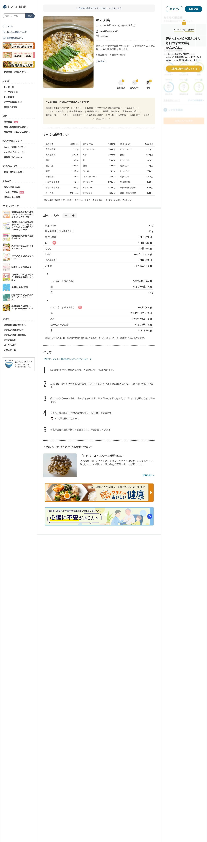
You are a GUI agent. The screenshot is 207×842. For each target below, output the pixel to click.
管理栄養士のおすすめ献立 (16, 132)
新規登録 (193, 9)
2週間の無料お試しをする (184, 68)
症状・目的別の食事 (13, 172)
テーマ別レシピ (11, 92)
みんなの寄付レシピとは (15, 147)
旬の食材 (101, 61)
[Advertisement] (103, 835)
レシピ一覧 (9, 87)
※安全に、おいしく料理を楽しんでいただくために (66, 359)
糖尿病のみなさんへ (13, 157)
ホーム (10, 26)
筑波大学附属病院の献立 (15, 127)
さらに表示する (99, 119)
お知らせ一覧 (10, 350)
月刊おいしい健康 (12, 197)
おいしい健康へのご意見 (15, 334)
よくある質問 (10, 345)
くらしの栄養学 (14, 192)
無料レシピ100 (10, 107)
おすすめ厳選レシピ (13, 102)
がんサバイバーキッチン (15, 152)
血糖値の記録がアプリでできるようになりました (100, 8)
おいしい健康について (17, 32)
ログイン (174, 9)
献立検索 (11, 122)
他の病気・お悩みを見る (15, 72)
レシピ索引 (9, 97)
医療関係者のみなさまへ (15, 324)
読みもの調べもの (12, 187)
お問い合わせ (10, 339)
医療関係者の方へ (15, 38)
